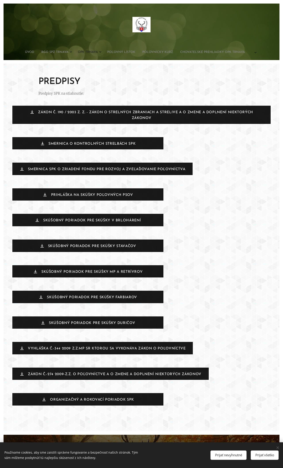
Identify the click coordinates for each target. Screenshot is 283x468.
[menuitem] (113, 52)
